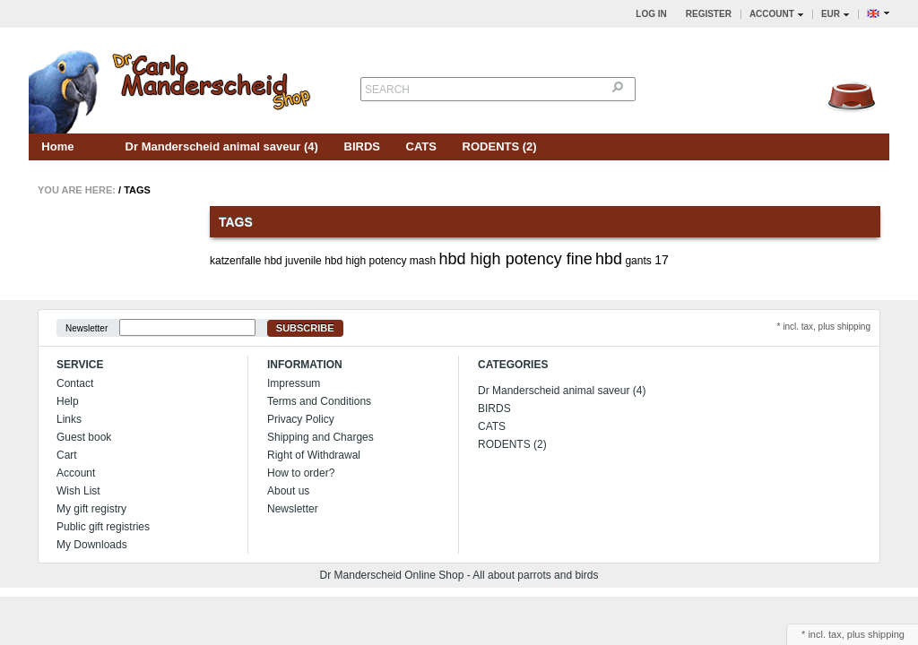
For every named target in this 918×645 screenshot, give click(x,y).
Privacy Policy (300, 419)
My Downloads (91, 544)
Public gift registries (103, 526)
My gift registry (91, 509)
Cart (66, 455)
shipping (886, 634)
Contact (74, 383)
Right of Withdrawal (313, 455)
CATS (421, 146)
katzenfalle (235, 260)
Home (57, 146)
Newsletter (86, 328)
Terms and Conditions (319, 401)
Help (67, 401)
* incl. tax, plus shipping (823, 326)
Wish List (78, 491)
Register (709, 14)
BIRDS (362, 146)
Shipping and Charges (320, 437)
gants (638, 260)
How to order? (300, 473)
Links (69, 419)
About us (288, 491)
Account (75, 473)
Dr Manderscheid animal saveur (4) (222, 146)
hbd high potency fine (516, 259)
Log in (651, 14)
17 (661, 260)
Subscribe (305, 327)
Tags (137, 190)
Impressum (293, 383)
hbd (608, 259)
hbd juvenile (293, 260)
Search (387, 89)
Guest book (83, 437)
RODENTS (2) (500, 146)
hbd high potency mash (380, 260)
